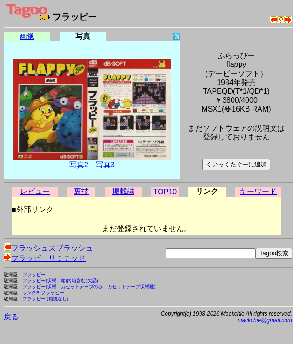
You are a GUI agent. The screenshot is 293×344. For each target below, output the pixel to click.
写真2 (78, 165)
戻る (11, 317)
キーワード (258, 191)
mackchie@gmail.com (264, 320)
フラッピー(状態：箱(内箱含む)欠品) (60, 280)
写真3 (105, 165)
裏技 (81, 191)
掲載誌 (123, 191)
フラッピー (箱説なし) (45, 298)
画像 (27, 36)
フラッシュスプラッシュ (48, 248)
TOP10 (165, 192)
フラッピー (34, 274)
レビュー (35, 191)
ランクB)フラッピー (43, 292)
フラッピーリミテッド (45, 258)
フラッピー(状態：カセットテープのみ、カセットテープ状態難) (88, 286)
